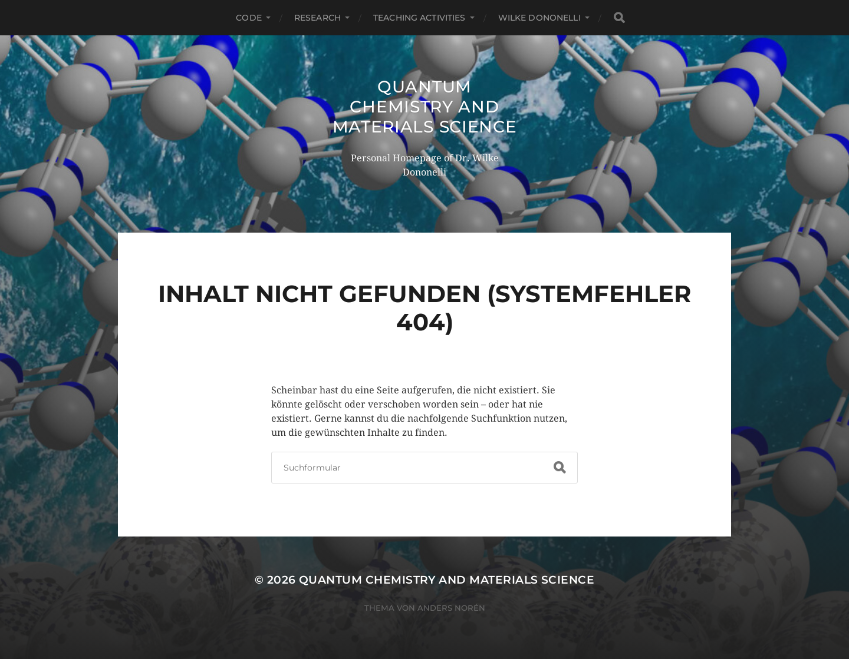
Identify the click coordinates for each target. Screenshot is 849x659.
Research (317, 17)
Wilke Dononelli (539, 17)
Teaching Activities (419, 17)
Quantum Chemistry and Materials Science (425, 107)
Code (249, 17)
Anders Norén (451, 607)
